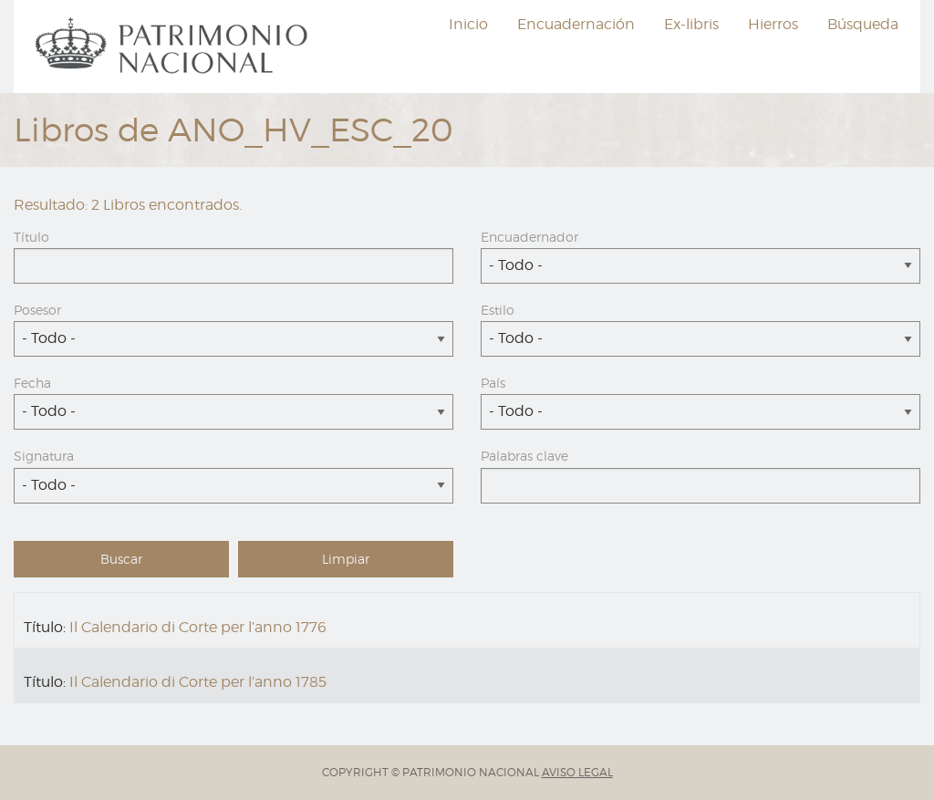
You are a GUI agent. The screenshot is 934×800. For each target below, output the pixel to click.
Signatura (44, 455)
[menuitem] (174, 46)
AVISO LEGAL (577, 772)
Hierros (773, 24)
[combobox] (700, 266)
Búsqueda (862, 24)
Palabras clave (524, 455)
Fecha (32, 382)
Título (31, 236)
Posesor (37, 309)
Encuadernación (576, 24)
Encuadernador (529, 236)
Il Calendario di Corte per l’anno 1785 (198, 682)
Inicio (468, 24)
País (493, 382)
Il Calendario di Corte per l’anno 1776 (198, 627)
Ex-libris (691, 24)
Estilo (497, 309)
